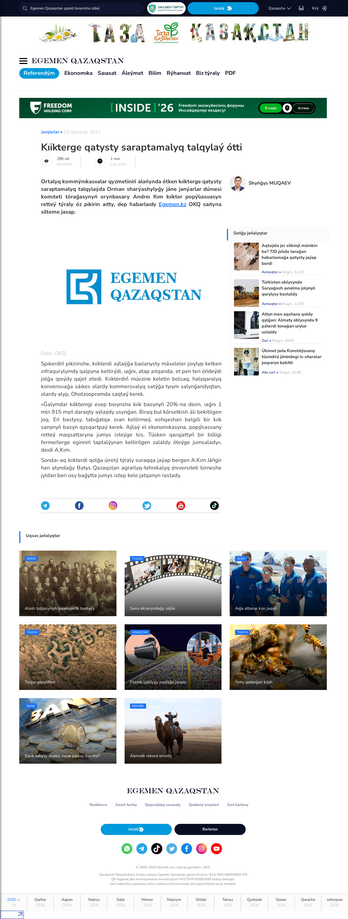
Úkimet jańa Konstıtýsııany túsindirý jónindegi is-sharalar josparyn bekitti (291, 357)
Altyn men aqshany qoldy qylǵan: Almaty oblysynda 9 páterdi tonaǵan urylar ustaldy (290, 323)
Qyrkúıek (254, 902)
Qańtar (40, 902)
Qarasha (308, 902)
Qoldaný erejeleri (204, 804)
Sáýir (120, 902)
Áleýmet (132, 73)
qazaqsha (280, 8)
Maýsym (174, 902)
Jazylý (223, 8)
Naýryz (94, 902)
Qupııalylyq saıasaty (163, 804)
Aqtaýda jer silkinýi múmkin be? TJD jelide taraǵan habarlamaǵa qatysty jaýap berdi (289, 254)
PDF (230, 73)
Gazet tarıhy (126, 804)
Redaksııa (98, 804)
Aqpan (67, 902)
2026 (13, 902)
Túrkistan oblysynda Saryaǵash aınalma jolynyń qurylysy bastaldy (288, 288)
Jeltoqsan (334, 902)
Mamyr (147, 902)
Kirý (319, 8)
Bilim (155, 73)
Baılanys (210, 829)
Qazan (281, 902)
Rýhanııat (179, 73)
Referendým (39, 73)
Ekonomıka (78, 73)
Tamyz (227, 902)
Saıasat (107, 73)
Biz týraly (208, 73)
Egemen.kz (172, 204)
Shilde (200, 902)
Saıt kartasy (237, 804)
